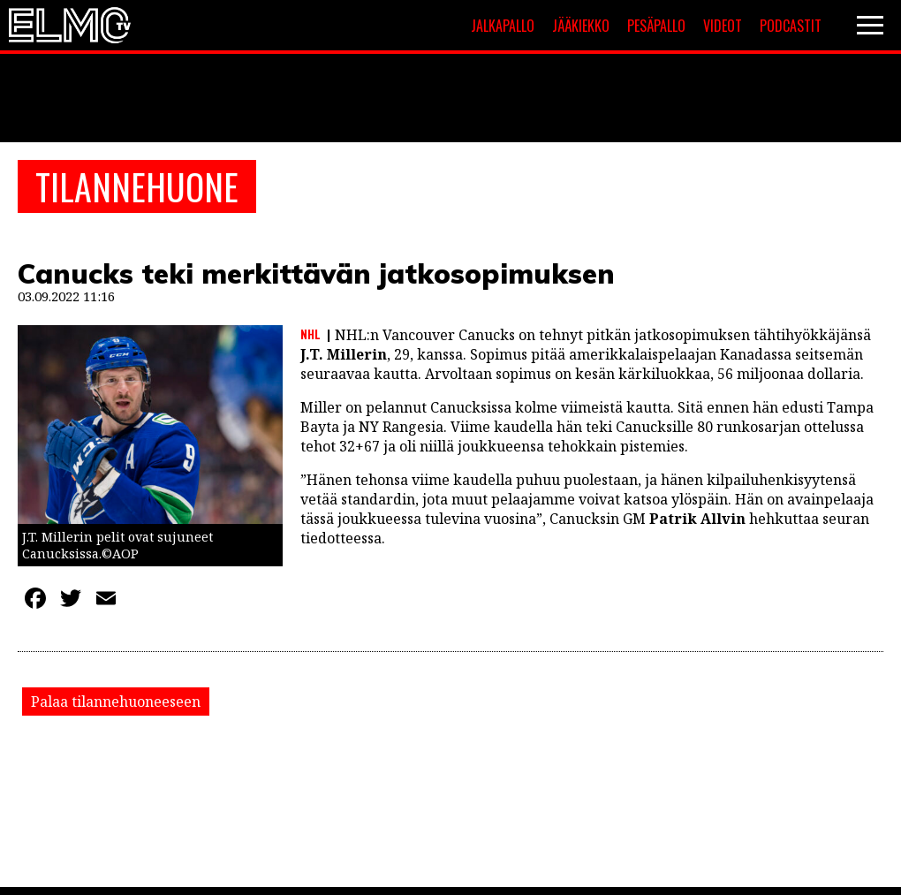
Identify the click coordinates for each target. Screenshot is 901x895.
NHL (310, 334)
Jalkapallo (502, 25)
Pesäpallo (656, 25)
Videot (722, 25)
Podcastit (791, 25)
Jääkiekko (581, 25)
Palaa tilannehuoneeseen (116, 701)
